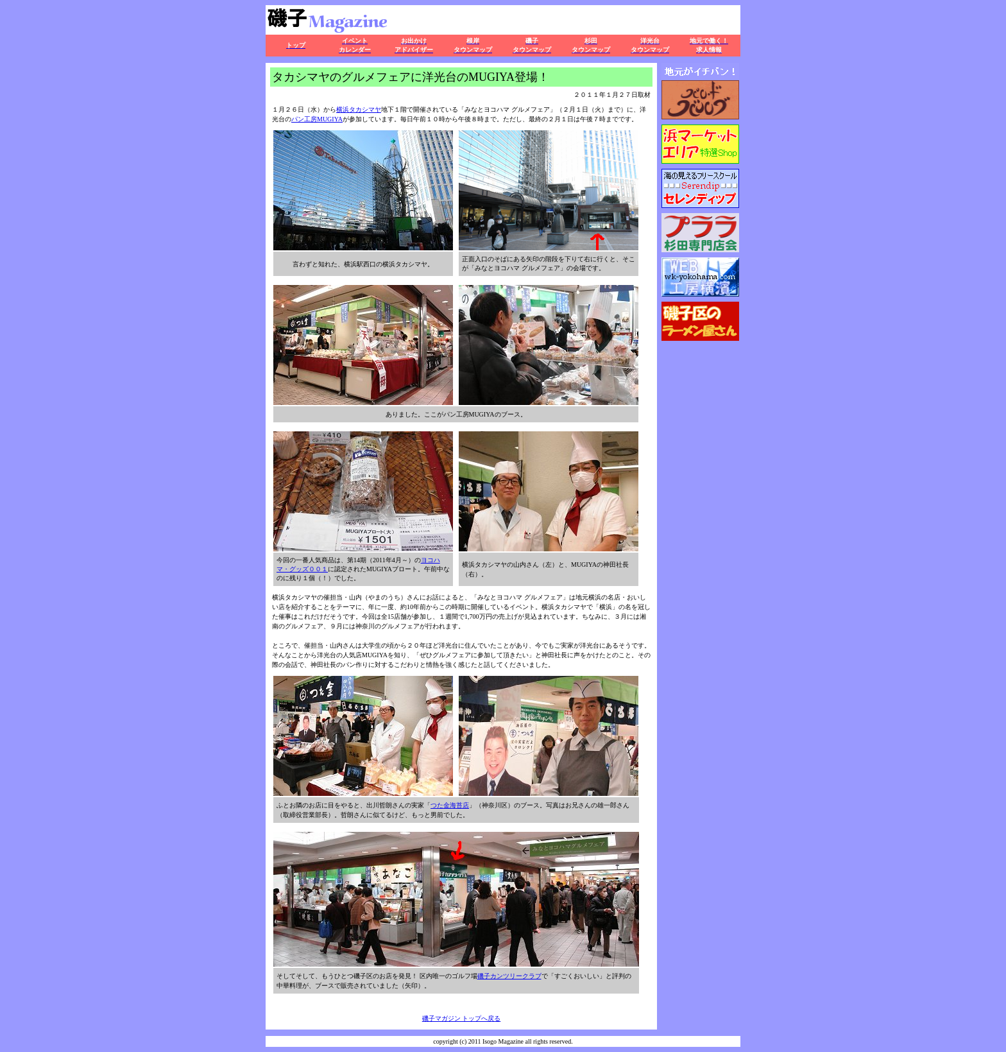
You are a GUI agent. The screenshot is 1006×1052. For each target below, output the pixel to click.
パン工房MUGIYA (317, 119)
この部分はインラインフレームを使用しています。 (700, 384)
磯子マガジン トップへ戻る (461, 1018)
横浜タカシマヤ (358, 109)
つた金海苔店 (450, 805)
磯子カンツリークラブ (509, 975)
